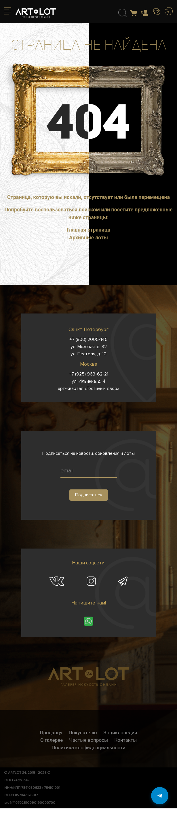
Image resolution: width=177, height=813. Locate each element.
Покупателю (82, 732)
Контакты (125, 740)
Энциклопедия (120, 732)
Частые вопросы (88, 740)
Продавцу (51, 732)
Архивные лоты (88, 237)
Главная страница (89, 230)
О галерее (51, 740)
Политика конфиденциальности (88, 747)
